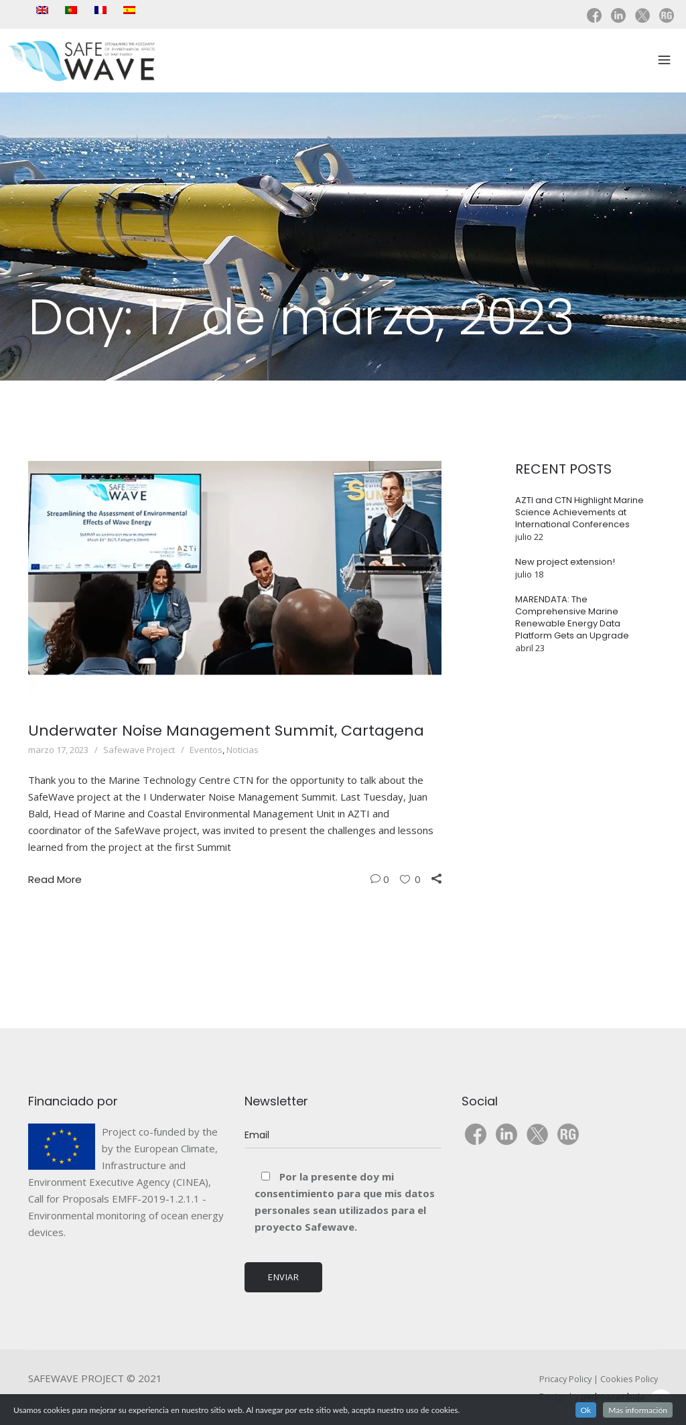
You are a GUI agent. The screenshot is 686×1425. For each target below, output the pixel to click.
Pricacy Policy (565, 1379)
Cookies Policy (629, 1379)
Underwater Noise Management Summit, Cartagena (226, 730)
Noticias (242, 750)
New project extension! (565, 561)
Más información (637, 1410)
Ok (586, 1410)
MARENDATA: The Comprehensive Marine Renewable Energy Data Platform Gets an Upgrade (572, 617)
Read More (55, 879)
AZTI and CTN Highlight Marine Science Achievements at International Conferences (579, 512)
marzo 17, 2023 (58, 750)
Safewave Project (139, 750)
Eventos (206, 750)
